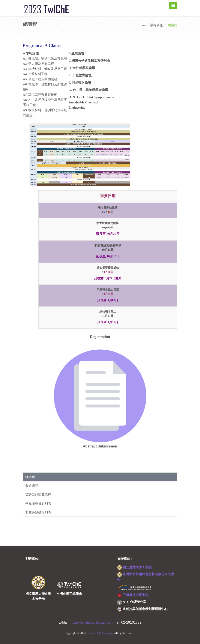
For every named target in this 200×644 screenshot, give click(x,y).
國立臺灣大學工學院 (137, 567)
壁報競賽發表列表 (38, 503)
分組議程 (31, 485)
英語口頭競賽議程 (38, 494)
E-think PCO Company (99, 633)
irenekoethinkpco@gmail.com (93, 622)
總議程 (30, 477)
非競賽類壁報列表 (38, 512)
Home (142, 25)
